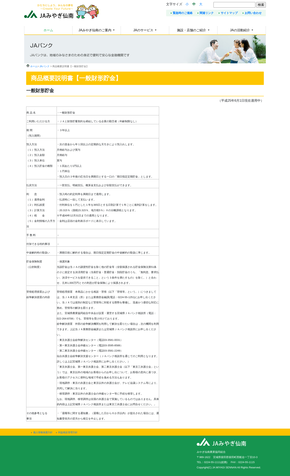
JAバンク (44, 66)
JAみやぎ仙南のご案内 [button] (95, 30)
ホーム (48, 30)
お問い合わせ (253, 13)
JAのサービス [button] (143, 30)
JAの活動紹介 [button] (240, 30)
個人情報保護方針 (43, 432)
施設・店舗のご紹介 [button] (192, 30)
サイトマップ (229, 13)
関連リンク (207, 13)
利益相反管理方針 (68, 432)
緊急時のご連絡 (183, 13)
